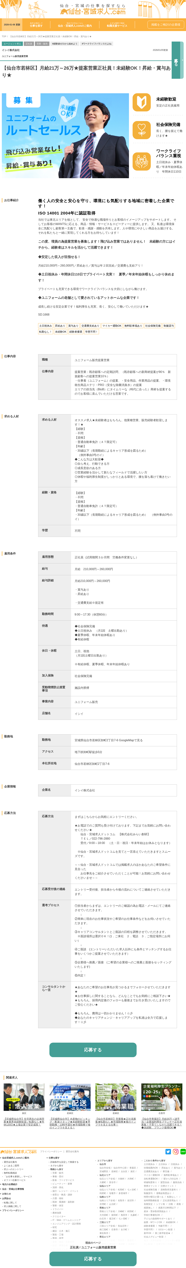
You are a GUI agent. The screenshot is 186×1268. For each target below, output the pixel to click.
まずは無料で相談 (117, 24)
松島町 (121, 1189)
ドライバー (57, 1209)
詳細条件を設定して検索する (64, 1162)
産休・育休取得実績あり (156, 1211)
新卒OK (147, 1233)
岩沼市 (130, 1200)
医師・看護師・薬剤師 (63, 1202)
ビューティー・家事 (62, 1184)
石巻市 (114, 1229)
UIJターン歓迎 (165, 1229)
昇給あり (165, 1168)
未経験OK (170, 1222)
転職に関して (10, 1202)
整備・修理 (57, 1238)
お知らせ (6, 1194)
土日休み (162, 1164)
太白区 (124, 1171)
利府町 (103, 1193)
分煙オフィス (167, 1186)
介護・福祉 (57, 1198)
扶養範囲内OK (151, 1168)
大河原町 (104, 1215)
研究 (54, 1227)
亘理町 (103, 1204)
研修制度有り (150, 1182)
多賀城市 (123, 1193)
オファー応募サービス (15, 1180)
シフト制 (160, 1204)
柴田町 (114, 1215)
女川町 (124, 1229)
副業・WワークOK (153, 1222)
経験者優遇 (149, 1226)
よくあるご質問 (11, 1165)
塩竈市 (112, 1193)
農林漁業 (56, 1213)
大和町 (130, 1178)
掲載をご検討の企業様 (165, 24)
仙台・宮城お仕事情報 (13, 1189)
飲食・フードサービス (63, 1180)
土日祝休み (149, 1164)
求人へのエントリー (13, 1169)
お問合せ (6, 1198)
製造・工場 (57, 1234)
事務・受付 (57, 1176)
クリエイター (59, 1216)
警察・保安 (57, 1205)
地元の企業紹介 (9, 1184)
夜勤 (179, 1204)
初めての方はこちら (75, 24)
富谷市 (112, 1182)
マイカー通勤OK (152, 1175)
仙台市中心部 (120, 1168)
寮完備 (166, 1171)
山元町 (112, 1204)
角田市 (124, 1215)
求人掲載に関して (12, 1206)
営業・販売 (57, 1173)
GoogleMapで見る (131, 740)
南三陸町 (104, 1229)
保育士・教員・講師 (62, 1194)
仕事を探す (54, 1158)
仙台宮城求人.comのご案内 (15, 1158)
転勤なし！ (172, 1197)
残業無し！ (149, 1207)
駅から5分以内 (171, 1178)
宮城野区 (104, 1171)
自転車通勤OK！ (152, 1178)
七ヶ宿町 (123, 1218)
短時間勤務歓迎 (151, 1200)
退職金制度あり (163, 1193)
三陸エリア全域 (107, 1226)
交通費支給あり (151, 1171)
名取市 (121, 1200)
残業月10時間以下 (167, 1207)
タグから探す (56, 1165)
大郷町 (103, 1182)
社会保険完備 (150, 1189)
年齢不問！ (163, 1226)
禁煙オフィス (150, 1186)
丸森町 (133, 1215)
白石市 (103, 1218)
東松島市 (104, 1233)
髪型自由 (165, 1182)
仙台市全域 (105, 1168)
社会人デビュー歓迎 (153, 1237)
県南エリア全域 (107, 1211)
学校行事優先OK (152, 1215)
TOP (4, 36)
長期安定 (148, 1204)
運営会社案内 (72, 1151)
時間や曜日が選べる (153, 1197)
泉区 (132, 1171)
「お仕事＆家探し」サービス (18, 1176)
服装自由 (177, 1182)
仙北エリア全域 (107, 1178)
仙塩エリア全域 (107, 1189)
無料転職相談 (10, 1173)
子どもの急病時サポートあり (158, 1218)
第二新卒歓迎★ (162, 1233)
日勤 (171, 1204)
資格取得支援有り (169, 1189)
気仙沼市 (122, 1226)
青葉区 (133, 1168)
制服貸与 (148, 1193)
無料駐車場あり (171, 1175)
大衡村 (121, 1178)
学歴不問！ (149, 1229)
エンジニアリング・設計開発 (66, 1223)
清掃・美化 (57, 1187)
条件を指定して (36, 24)
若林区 (114, 1171)
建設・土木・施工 (61, 1231)
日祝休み (175, 1164)
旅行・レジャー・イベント (65, 1191)
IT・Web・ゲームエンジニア (66, 1220)
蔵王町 (112, 1218)
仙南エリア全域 (107, 1200)
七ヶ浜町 (131, 1189)
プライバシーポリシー (51, 1151)
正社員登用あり (170, 1200)
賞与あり (178, 1168)
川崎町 (121, 1211)
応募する (176, 60)
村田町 (130, 1211)
